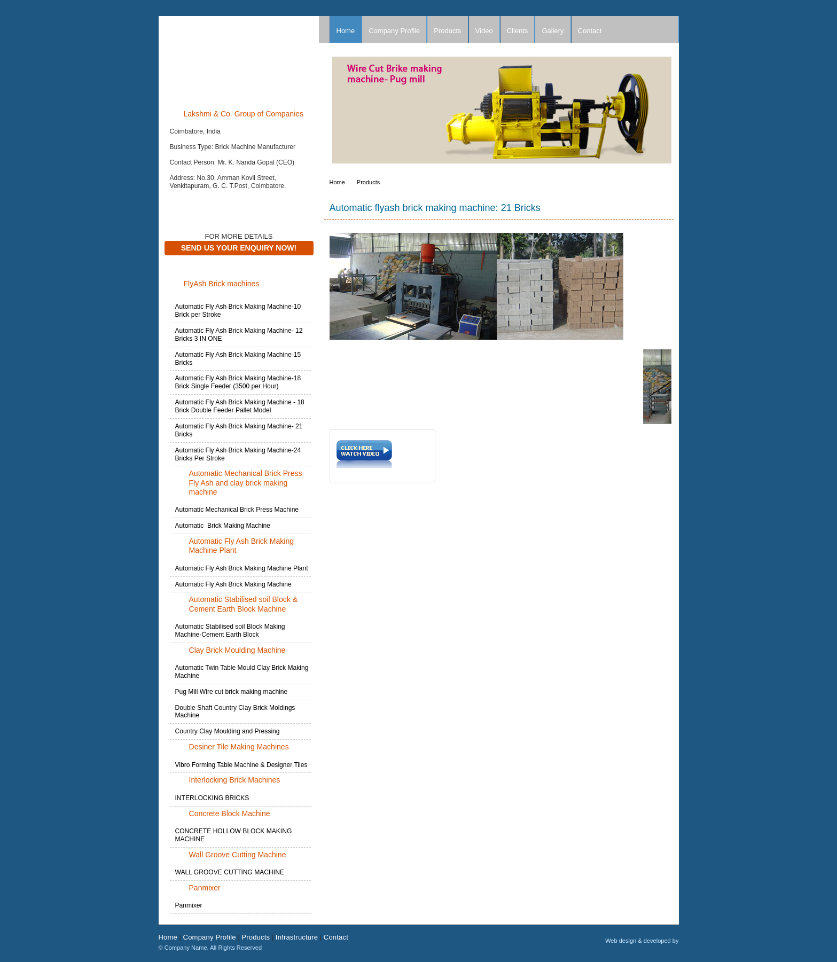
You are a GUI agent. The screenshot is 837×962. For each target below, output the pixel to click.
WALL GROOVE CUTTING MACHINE (229, 872)
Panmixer (188, 905)
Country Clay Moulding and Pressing (227, 731)
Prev (343, 113)
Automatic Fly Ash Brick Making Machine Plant (241, 568)
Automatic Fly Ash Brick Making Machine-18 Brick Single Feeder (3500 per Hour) (238, 382)
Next (670, 113)
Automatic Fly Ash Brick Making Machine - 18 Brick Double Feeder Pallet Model (239, 406)
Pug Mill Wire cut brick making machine (231, 691)
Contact (590, 31)
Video (484, 31)
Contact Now (191, 202)
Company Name (239, 58)
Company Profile (394, 31)
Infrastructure (297, 937)
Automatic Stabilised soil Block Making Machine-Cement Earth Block (230, 630)
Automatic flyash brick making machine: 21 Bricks (435, 207)
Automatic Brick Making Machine (223, 525)
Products (447, 31)
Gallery (553, 31)
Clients (517, 31)
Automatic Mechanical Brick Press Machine (237, 509)
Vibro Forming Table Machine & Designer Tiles (241, 765)
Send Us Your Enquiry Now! (238, 248)
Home (346, 31)
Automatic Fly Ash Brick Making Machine (233, 584)
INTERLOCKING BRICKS (212, 798)
